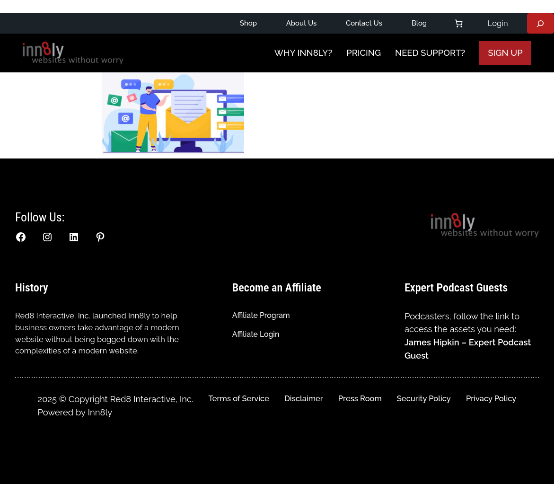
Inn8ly (100, 412)
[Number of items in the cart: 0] (458, 23)
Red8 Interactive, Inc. (52, 315)
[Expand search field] (540, 23)
